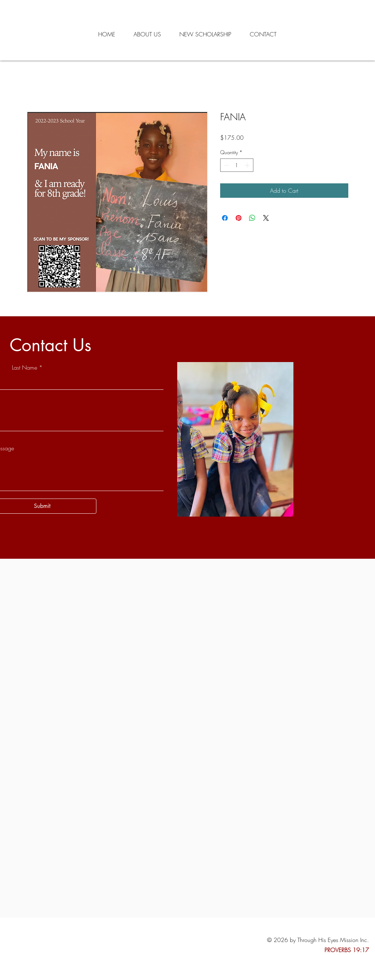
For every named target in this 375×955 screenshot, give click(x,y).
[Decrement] (225, 165)
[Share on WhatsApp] (252, 218)
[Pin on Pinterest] (238, 218)
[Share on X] (266, 218)
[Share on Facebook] (225, 218)
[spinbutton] (236, 165)
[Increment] (247, 165)
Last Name (24, 367)
